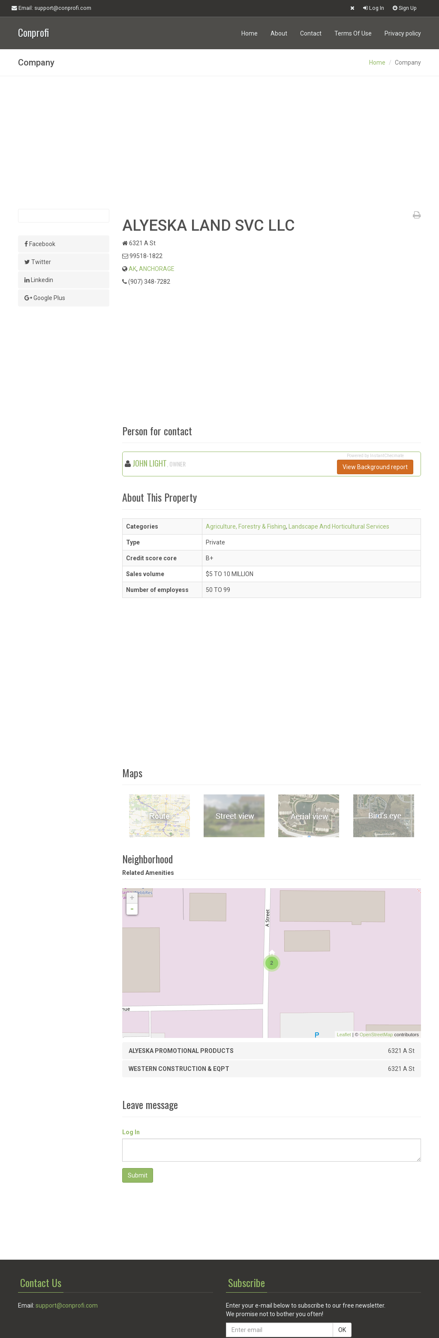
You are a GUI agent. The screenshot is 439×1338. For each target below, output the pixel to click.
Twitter (37, 262)
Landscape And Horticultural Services (339, 526)
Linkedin (38, 280)
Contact (311, 33)
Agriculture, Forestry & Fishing (246, 526)
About (279, 33)
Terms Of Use (353, 33)
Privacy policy (403, 33)
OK (342, 1329)
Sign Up (405, 8)
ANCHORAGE (156, 268)
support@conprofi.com (67, 1305)
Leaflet (344, 1034)
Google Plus (44, 297)
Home (249, 33)
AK (132, 268)
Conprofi (33, 31)
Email (51, 8)
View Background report (375, 467)
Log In (373, 8)
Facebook (39, 244)
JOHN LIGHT (149, 463)
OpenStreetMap (376, 1034)
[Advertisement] (219, 142)
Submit (137, 1175)
